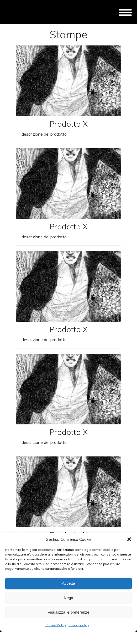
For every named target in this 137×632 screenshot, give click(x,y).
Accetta (68, 583)
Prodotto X (68, 124)
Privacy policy (78, 625)
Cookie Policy (55, 625)
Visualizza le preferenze (68, 612)
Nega (68, 597)
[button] (129, 539)
